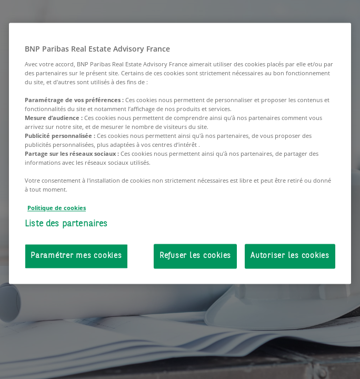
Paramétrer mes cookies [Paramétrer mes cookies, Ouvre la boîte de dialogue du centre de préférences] (76, 257)
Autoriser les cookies (290, 257)
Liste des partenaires (66, 224)
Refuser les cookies (195, 257)
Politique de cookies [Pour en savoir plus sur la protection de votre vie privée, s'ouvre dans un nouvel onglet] (56, 208)
